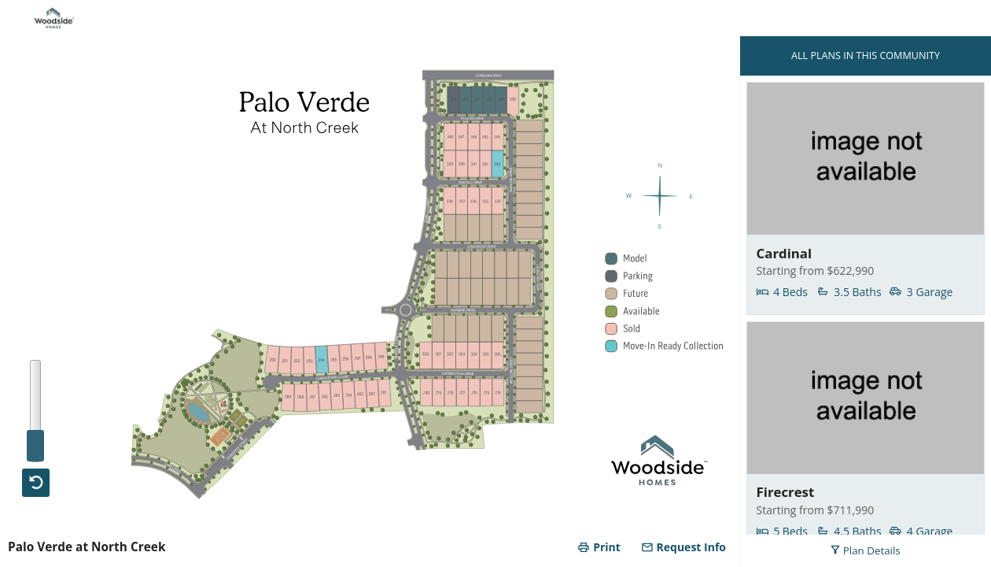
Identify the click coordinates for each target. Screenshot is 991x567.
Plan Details (865, 550)
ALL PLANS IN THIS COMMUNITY (865, 55)
